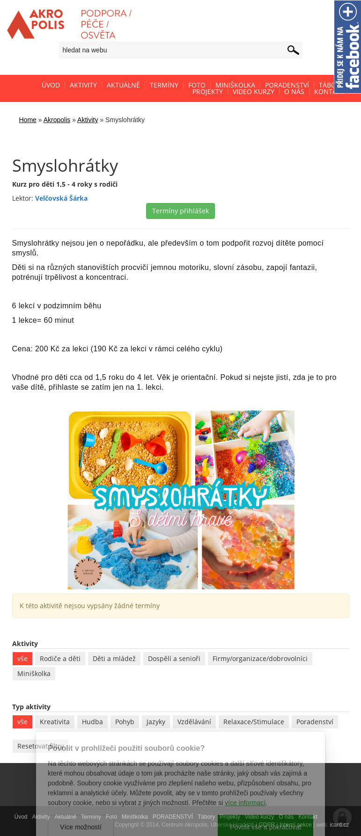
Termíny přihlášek (180, 210)
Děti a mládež (114, 658)
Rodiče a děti (60, 658)
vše (22, 658)
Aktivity (87, 120)
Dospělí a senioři (174, 658)
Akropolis (57, 120)
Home (28, 120)
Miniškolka (34, 673)
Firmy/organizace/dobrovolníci (260, 658)
